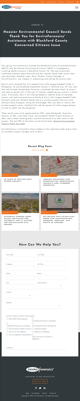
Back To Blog (40, 150)
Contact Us (70, 2)
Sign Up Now (40, 381)
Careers (61, 2)
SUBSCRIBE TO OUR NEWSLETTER (40, 377)
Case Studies (51, 2)
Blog (42, 2)
